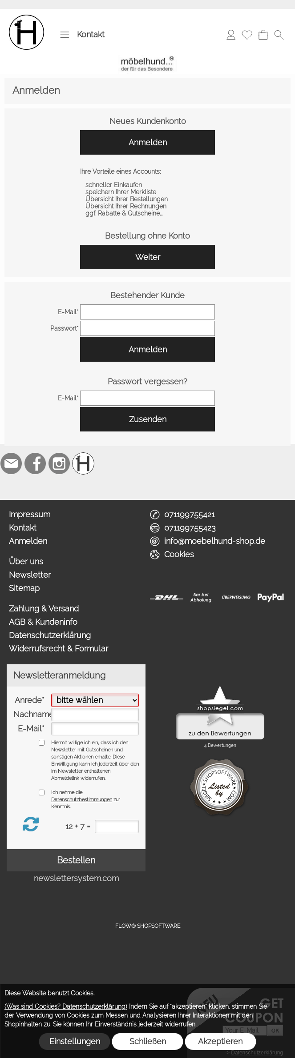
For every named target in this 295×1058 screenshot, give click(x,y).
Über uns (26, 561)
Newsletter (30, 574)
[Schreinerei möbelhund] (83, 463)
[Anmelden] (231, 34)
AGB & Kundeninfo (43, 622)
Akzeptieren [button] (220, 1041)
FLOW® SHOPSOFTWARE (147, 926)
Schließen (147, 1041)
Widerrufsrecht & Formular (58, 648)
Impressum (29, 514)
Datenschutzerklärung (50, 635)
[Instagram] (59, 463)
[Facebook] (35, 463)
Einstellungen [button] (74, 1041)
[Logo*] (26, 18)
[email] (147, 311)
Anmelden (148, 142)
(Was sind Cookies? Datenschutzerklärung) (65, 1006)
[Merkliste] (247, 34)
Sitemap (24, 588)
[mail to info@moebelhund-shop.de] (11, 463)
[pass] (147, 328)
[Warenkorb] (263, 34)
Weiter (147, 257)
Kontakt (91, 34)
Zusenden (147, 419)
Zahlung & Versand (44, 608)
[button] (64, 34)
